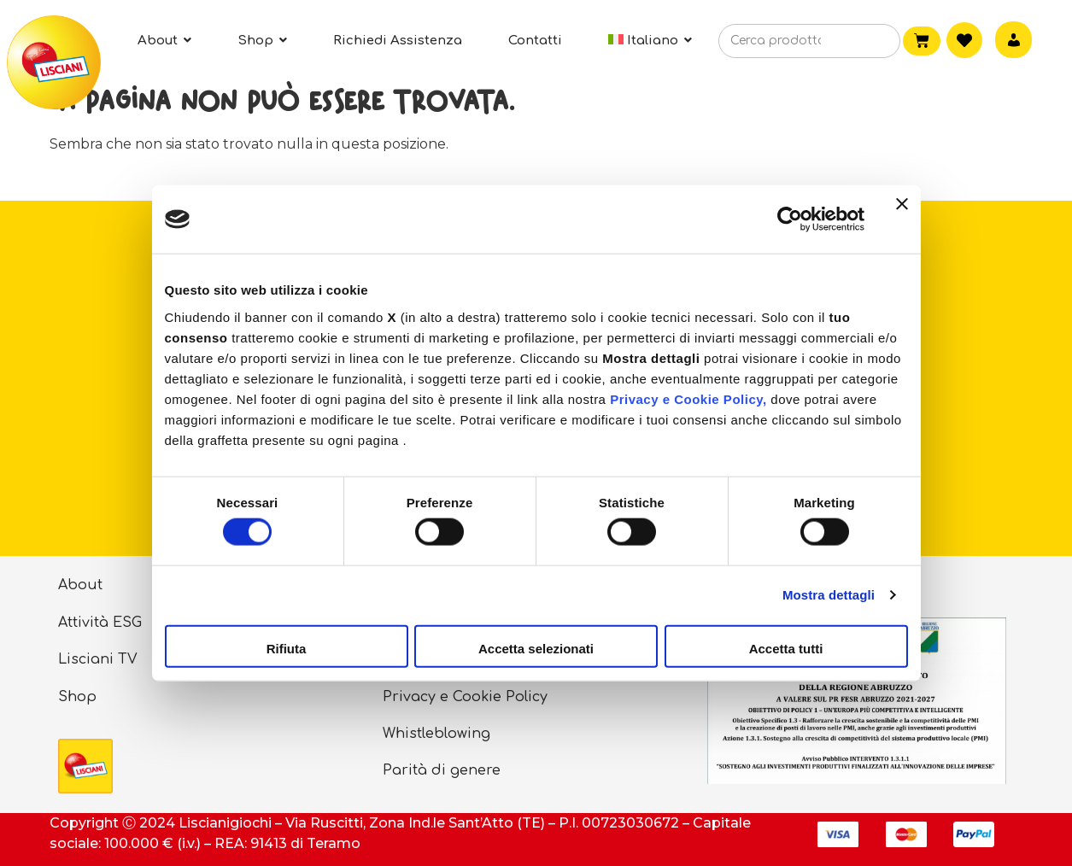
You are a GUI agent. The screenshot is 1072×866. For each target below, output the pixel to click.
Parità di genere (442, 770)
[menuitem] (650, 41)
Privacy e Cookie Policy (465, 697)
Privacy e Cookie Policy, (688, 398)
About (80, 585)
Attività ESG (100, 622)
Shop (77, 697)
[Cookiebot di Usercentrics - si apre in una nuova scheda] (789, 219)
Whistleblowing (436, 733)
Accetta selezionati (536, 648)
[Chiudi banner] (902, 219)
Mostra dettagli (828, 595)
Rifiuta (287, 648)
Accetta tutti (786, 648)
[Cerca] (861, 41)
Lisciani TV (98, 659)
